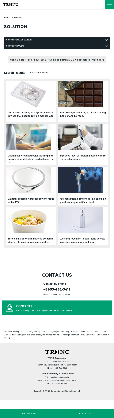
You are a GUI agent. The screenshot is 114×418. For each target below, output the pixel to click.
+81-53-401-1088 (59, 383)
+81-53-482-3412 (57, 289)
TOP (6, 18)
